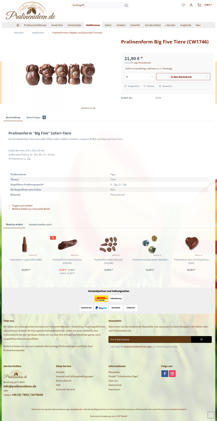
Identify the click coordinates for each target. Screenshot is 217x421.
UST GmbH (122, 416)
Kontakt (60, 372)
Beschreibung (13, 117)
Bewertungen (36, 117)
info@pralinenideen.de (19, 386)
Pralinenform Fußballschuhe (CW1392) (67, 261)
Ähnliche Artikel (14, 224)
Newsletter (114, 372)
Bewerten (165, 86)
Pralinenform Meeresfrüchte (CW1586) (108, 261)
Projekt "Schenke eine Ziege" (123, 376)
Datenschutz (115, 384)
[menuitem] (100, 5)
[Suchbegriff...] (100, 5)
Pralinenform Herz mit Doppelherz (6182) (191, 261)
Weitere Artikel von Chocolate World (29, 208)
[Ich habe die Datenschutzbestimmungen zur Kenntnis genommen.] (109, 346)
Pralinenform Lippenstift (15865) (26, 259)
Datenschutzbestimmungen (138, 346)
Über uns (113, 380)
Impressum (114, 389)
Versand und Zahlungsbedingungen (74, 376)
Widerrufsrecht (63, 380)
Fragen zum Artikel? (20, 205)
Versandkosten (76, 409)
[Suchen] (126, 5)
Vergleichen (132, 86)
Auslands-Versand (65, 389)
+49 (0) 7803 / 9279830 (27, 395)
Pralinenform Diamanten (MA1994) (150, 259)
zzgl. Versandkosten (142, 62)
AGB (58, 384)
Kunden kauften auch (40, 224)
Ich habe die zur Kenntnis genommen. (144, 346)
